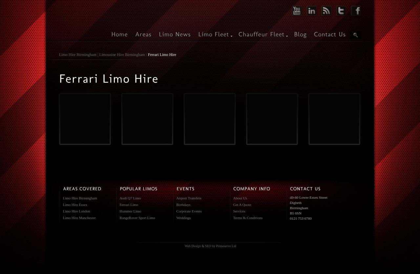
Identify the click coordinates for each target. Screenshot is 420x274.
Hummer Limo (130, 211)
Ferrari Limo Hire (162, 54)
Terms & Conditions (248, 218)
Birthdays (184, 205)
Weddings (184, 218)
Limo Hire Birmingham (80, 198)
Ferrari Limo (129, 205)
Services (239, 211)
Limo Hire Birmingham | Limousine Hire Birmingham (102, 54)
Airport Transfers (189, 198)
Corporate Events (189, 211)
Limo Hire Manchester (79, 218)
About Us (240, 198)
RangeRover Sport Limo (137, 218)
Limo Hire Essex (75, 205)
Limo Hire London (76, 211)
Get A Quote (242, 205)
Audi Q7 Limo (130, 198)
